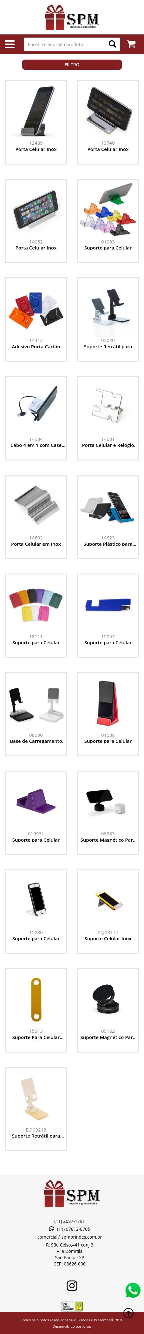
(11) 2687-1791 (69, 1221)
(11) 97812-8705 (69, 1229)
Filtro (71, 65)
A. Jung (87, 1327)
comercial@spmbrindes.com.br (69, 1237)
